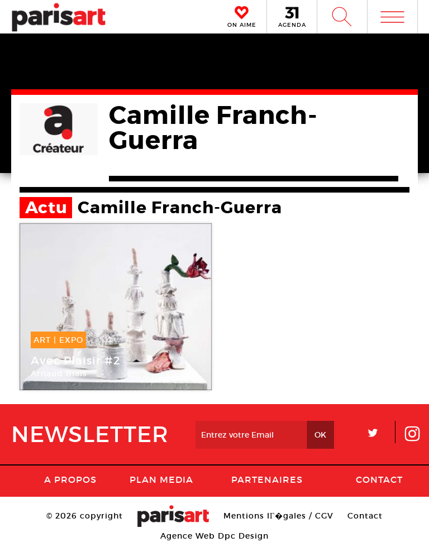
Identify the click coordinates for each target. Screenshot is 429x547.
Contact (379, 479)
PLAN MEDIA (161, 479)
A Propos (70, 479)
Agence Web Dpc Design (214, 536)
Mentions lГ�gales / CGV (278, 516)
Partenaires (267, 479)
